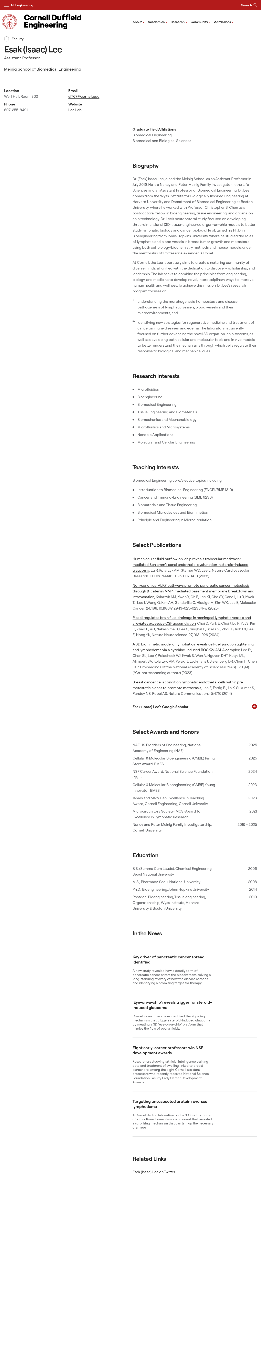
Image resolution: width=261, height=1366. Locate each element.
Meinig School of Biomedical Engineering (42, 69)
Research (179, 21)
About (139, 21)
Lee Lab (75, 110)
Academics (157, 21)
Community (201, 21)
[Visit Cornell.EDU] (9, 21)
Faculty (14, 39)
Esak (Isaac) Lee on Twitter (154, 1172)
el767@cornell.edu (83, 96)
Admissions (224, 21)
